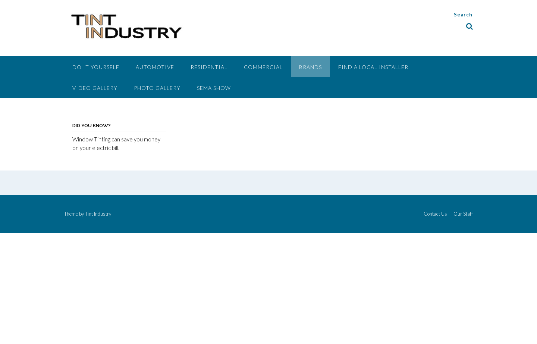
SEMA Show (214, 88)
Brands (310, 67)
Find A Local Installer (373, 67)
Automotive (155, 67)
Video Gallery (94, 88)
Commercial (263, 67)
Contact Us (435, 214)
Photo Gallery (157, 88)
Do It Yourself (95, 67)
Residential (209, 67)
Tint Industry (98, 214)
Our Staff (463, 214)
